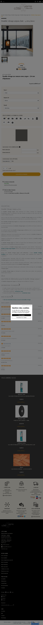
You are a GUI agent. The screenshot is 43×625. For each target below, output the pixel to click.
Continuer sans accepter (27, 305)
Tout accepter (21, 315)
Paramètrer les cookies (21, 317)
